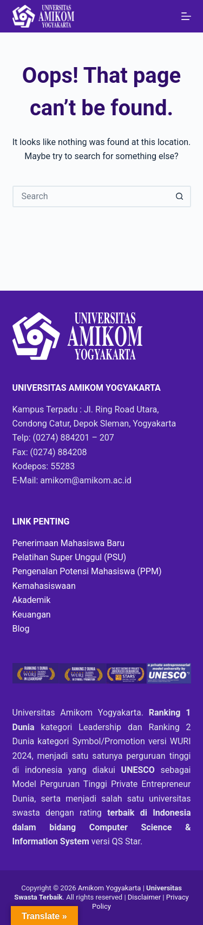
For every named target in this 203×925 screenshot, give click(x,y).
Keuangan (31, 614)
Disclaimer (145, 897)
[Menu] (186, 16)
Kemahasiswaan (44, 586)
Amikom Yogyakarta (109, 888)
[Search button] (180, 196)
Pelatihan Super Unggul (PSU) (69, 557)
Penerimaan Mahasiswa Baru (68, 543)
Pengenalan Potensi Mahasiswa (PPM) (87, 571)
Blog (21, 629)
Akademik (31, 600)
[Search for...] (90, 196)
